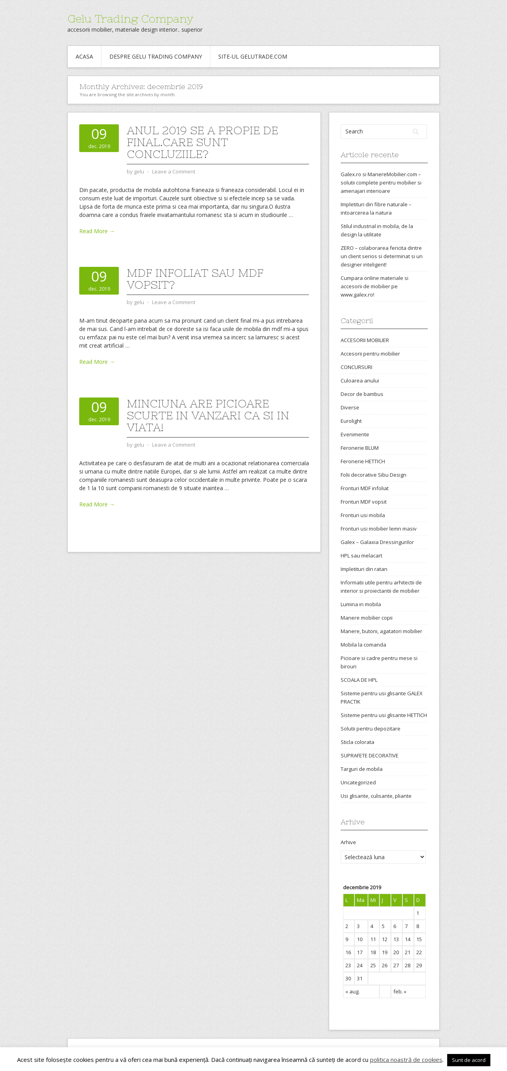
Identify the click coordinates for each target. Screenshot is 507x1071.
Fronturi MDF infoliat (365, 488)
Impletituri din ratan (364, 569)
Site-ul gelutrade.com (252, 56)
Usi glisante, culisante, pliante (376, 795)
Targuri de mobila (362, 768)
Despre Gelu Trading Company (155, 56)
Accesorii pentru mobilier (370, 353)
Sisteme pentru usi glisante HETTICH (384, 715)
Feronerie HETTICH (363, 461)
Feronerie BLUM (360, 447)
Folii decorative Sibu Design (373, 474)
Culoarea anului (360, 380)
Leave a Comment (173, 171)
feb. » (399, 991)
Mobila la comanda (363, 644)
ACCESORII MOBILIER (365, 340)
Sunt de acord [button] (469, 1059)
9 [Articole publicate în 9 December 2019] (346, 939)
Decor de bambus (362, 394)
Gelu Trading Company (130, 18)
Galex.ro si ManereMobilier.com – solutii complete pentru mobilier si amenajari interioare (381, 182)
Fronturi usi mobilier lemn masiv (379, 528)
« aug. (352, 991)
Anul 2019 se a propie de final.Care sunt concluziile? (202, 142)
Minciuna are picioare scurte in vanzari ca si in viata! (208, 415)
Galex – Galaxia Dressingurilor (377, 542)
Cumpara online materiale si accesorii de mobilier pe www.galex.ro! (374, 286)
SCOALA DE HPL (359, 679)
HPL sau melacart (361, 555)
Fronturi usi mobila (363, 515)
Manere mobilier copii (367, 617)
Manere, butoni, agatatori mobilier (381, 631)
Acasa (84, 56)
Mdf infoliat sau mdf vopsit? (195, 278)
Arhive (348, 842)
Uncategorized (358, 782)
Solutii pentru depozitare (370, 728)
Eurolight (351, 420)
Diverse (350, 407)
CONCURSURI (356, 367)
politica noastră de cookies (406, 1059)
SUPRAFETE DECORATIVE (369, 755)
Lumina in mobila (361, 604)
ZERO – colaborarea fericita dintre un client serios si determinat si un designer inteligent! (382, 256)
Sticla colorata (357, 742)
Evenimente (355, 434)
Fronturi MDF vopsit (364, 501)
